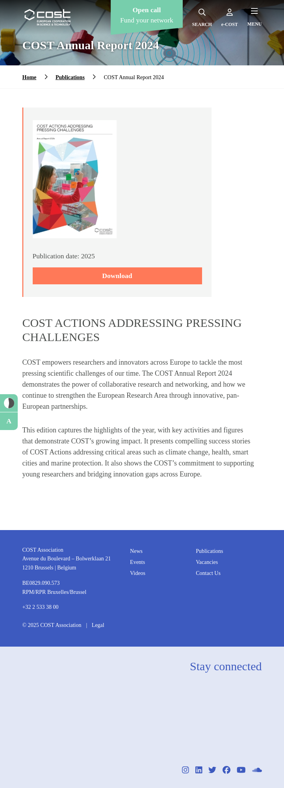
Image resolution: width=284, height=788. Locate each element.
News (136, 551)
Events (137, 562)
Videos (137, 573)
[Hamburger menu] (254, 16)
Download (117, 276)
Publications (70, 77)
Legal (98, 625)
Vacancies (207, 562)
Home (29, 77)
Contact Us (208, 573)
